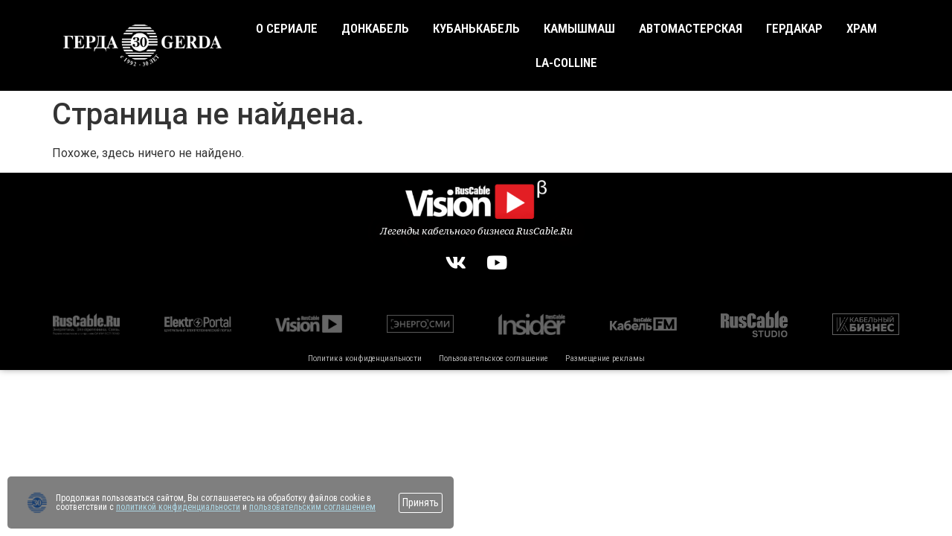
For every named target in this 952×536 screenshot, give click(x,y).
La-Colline (566, 62)
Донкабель (375, 28)
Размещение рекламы (605, 358)
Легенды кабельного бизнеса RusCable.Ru (476, 230)
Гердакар (794, 28)
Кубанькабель (476, 28)
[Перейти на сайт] (37, 502)
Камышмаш (579, 28)
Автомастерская (690, 28)
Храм (861, 28)
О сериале (287, 28)
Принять (420, 502)
